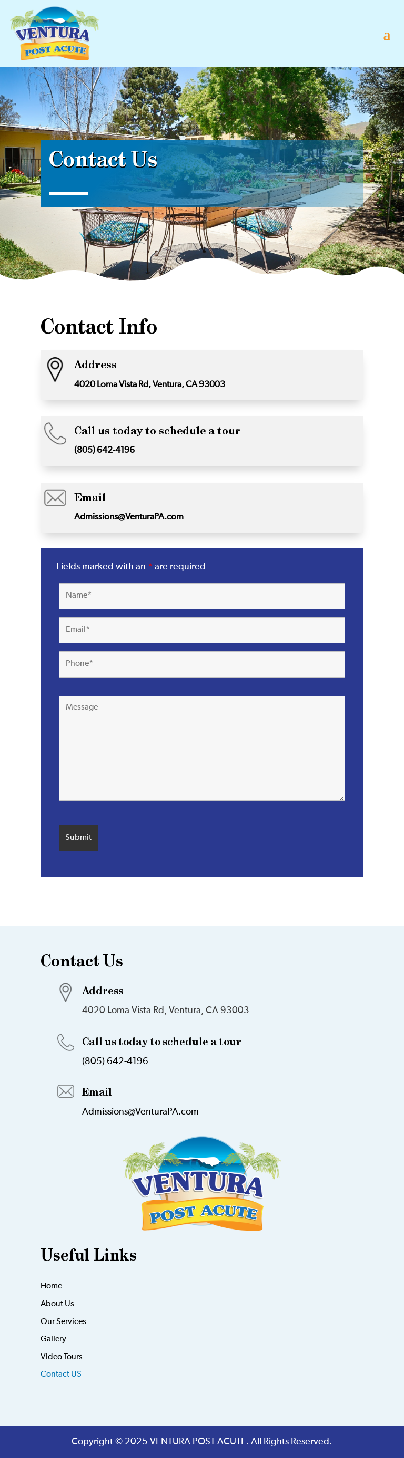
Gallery (53, 1339)
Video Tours (62, 1357)
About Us (57, 1304)
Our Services (63, 1322)
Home (51, 1286)
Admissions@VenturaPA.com (129, 517)
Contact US (61, 1374)
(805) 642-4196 (104, 450)
